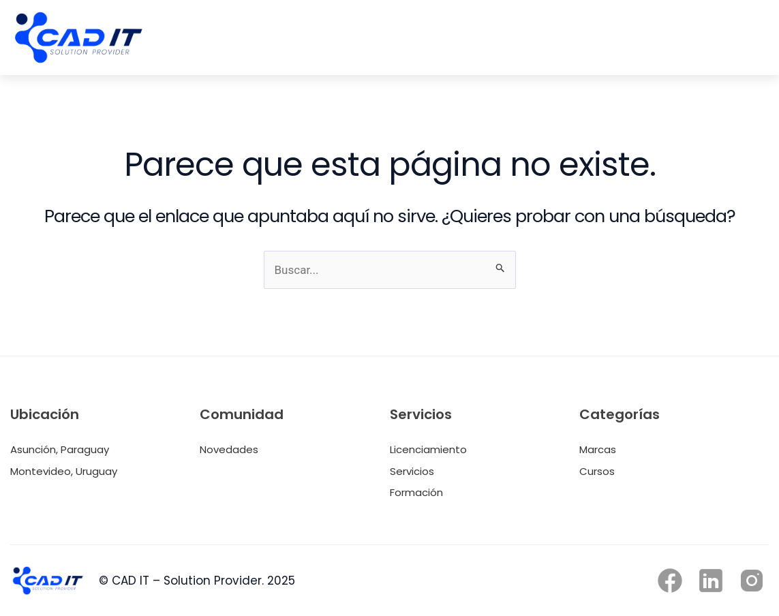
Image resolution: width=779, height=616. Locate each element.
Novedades (229, 449)
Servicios (412, 471)
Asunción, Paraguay (59, 449)
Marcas (597, 449)
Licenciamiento (428, 449)
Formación (416, 492)
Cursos (597, 471)
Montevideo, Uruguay (63, 471)
